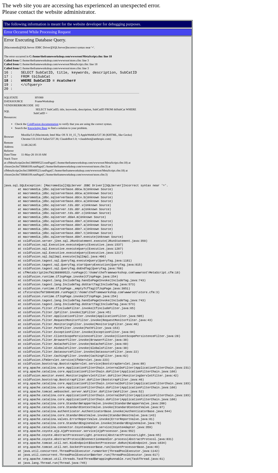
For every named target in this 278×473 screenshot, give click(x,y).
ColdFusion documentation (43, 128)
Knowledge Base (37, 132)
